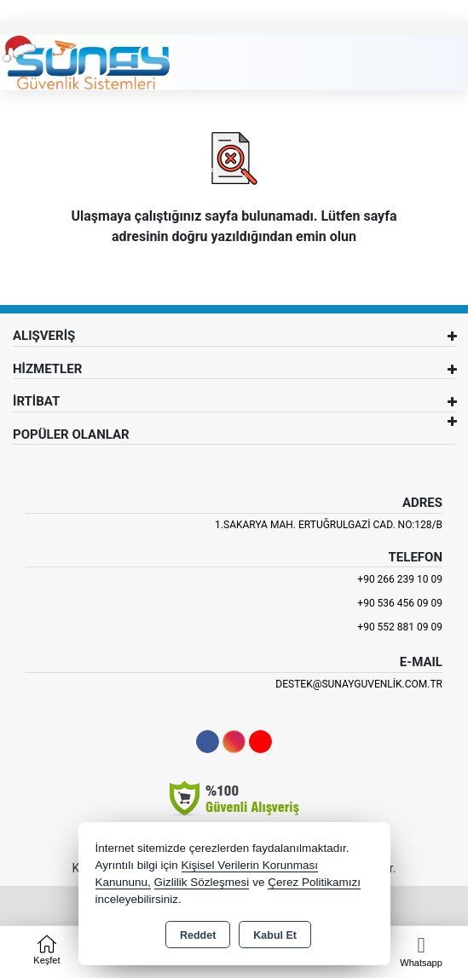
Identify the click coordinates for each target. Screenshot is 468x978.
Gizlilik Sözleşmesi (202, 882)
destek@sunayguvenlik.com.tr (358, 684)
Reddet (198, 935)
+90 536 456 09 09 (399, 603)
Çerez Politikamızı (314, 882)
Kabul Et (275, 935)
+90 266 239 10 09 (399, 579)
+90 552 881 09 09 (399, 627)
